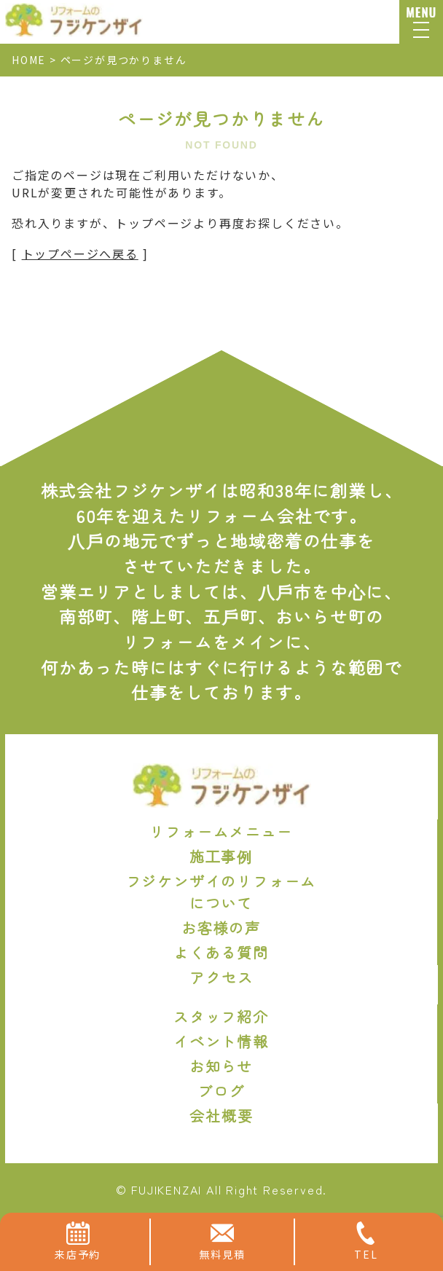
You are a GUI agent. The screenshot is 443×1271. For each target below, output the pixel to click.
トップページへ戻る (80, 253)
